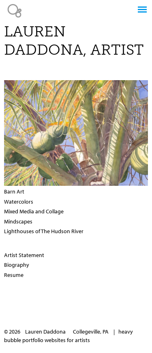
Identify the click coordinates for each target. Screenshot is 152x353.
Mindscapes (18, 221)
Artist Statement (24, 255)
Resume (14, 275)
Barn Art (14, 191)
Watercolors (18, 201)
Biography (16, 264)
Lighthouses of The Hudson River (43, 231)
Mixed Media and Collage (34, 211)
